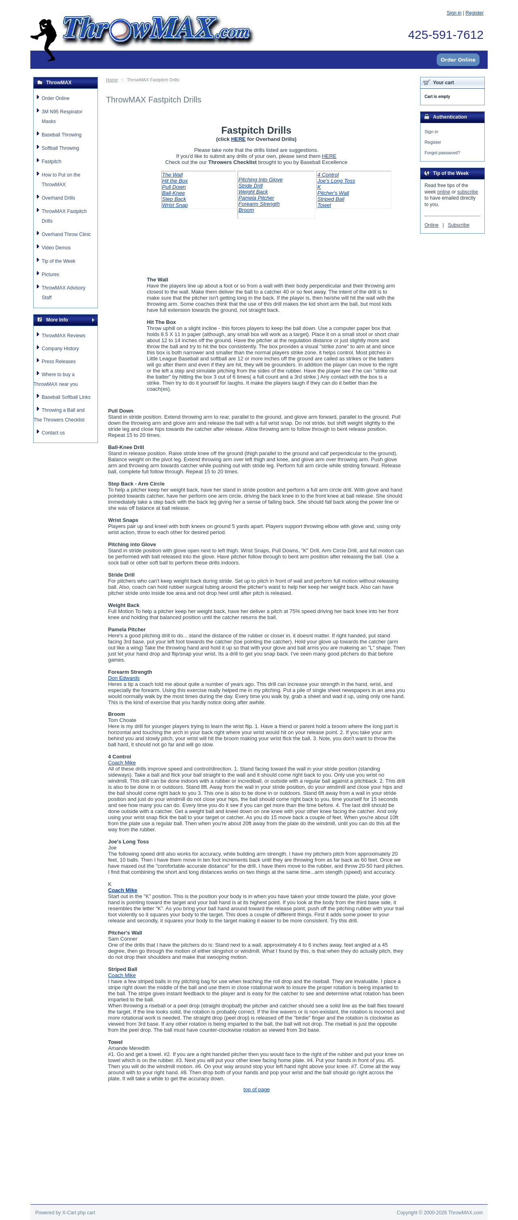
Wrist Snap (175, 205)
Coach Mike (122, 763)
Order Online (56, 98)
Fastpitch (52, 161)
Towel (324, 205)
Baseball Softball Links (66, 397)
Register (433, 142)
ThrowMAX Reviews (63, 336)
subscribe (467, 193)
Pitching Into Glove (260, 180)
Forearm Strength (259, 204)
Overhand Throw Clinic (66, 234)
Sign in (431, 131)
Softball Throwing (60, 148)
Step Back (174, 199)
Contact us (53, 433)
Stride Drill (250, 186)
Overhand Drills (58, 198)
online (443, 193)
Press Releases (59, 361)
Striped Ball (330, 199)
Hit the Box (175, 181)
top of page (257, 1089)
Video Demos (56, 248)
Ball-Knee (173, 193)
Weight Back (253, 192)
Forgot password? (442, 153)
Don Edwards (124, 678)
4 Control (328, 175)
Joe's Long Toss (336, 181)
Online (432, 226)
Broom (246, 210)
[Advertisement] (259, 1186)
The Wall (172, 175)
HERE (238, 139)
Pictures (50, 274)
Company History (60, 348)
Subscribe (458, 226)
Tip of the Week (58, 261)
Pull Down (174, 187)
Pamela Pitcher (256, 198)
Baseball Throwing (62, 135)
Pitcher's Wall (333, 193)
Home (112, 79)
